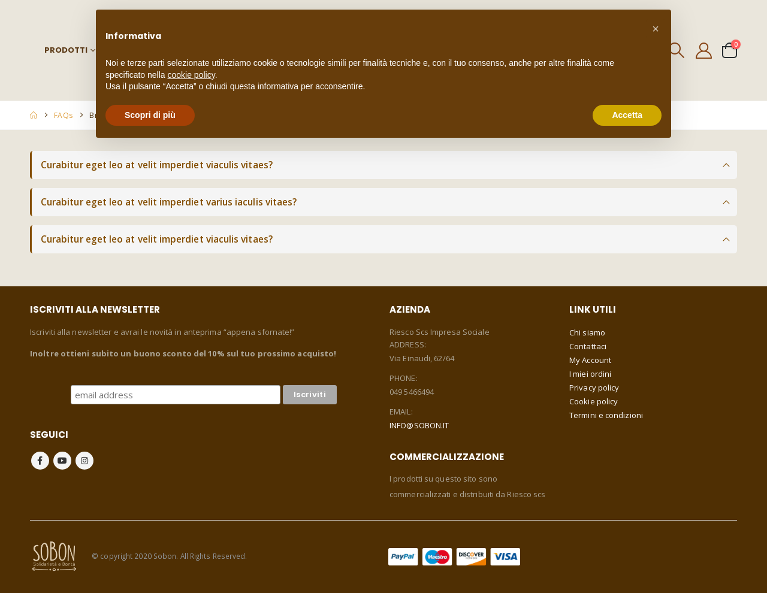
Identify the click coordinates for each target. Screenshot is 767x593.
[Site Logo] (54, 556)
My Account (590, 360)
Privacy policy (594, 387)
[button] (655, 28)
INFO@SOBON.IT (419, 425)
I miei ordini (590, 373)
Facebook (40, 461)
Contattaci (587, 346)
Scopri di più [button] (150, 115)
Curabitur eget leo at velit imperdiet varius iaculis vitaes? (169, 202)
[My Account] (704, 50)
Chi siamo (587, 332)
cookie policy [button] (191, 75)
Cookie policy (593, 401)
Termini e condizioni (606, 415)
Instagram (84, 461)
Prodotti (65, 50)
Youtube (62, 461)
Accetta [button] (627, 115)
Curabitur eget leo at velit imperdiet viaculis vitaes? (157, 165)
